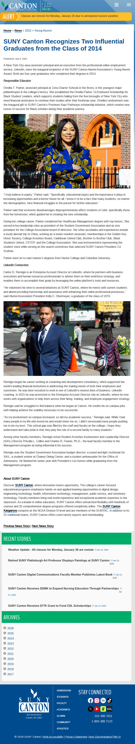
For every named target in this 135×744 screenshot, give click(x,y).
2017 (10, 674)
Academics (63, 709)
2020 (10, 658)
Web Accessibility (53, 736)
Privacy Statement (76, 736)
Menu (129, 5)
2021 (10, 653)
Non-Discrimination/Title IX (105, 736)
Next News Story (43, 526)
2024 (10, 638)
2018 (10, 669)
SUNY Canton (24, 485)
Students (63, 697)
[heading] (20, 6)
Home (7, 30)
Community (63, 722)
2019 (10, 664)
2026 (10, 628)
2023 (10, 643)
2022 (10, 648)
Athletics (63, 728)
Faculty (62, 703)
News (18, 30)
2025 (10, 633)
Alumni (61, 716)
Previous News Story (17, 526)
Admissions (64, 690)
